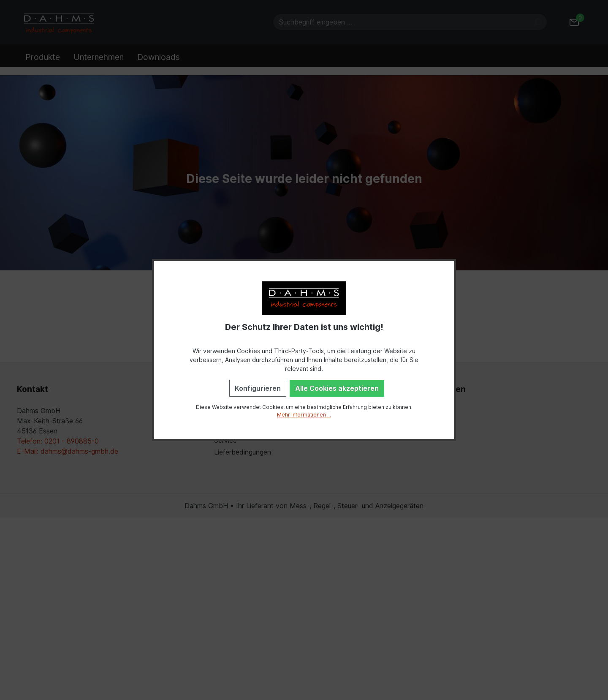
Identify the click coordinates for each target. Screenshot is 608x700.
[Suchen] (537, 22)
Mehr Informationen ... (304, 414)
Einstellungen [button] (438, 389)
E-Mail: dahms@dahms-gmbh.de (67, 451)
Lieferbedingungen (242, 452)
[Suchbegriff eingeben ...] (400, 22)
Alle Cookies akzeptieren (337, 388)
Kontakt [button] (32, 389)
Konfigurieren (258, 388)
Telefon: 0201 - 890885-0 (58, 441)
